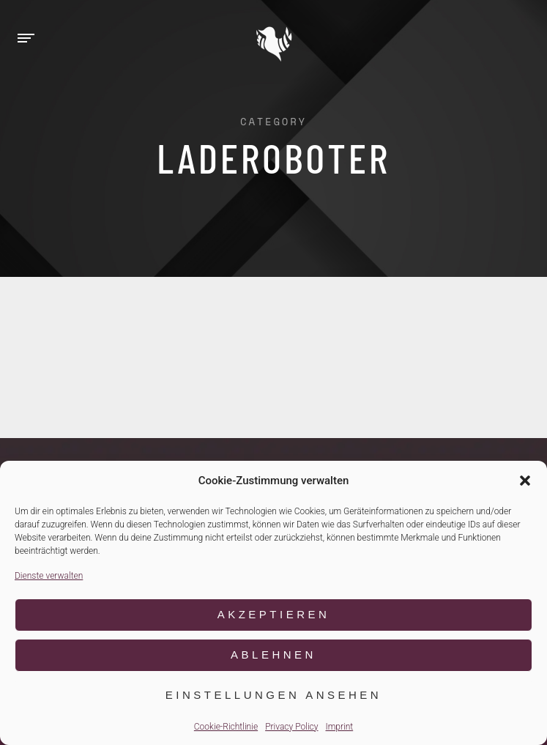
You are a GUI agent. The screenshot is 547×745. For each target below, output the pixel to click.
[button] (525, 480)
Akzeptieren (273, 614)
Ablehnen (273, 654)
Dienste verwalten (49, 576)
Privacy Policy (291, 727)
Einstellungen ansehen (273, 695)
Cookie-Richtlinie (226, 727)
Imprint (339, 727)
